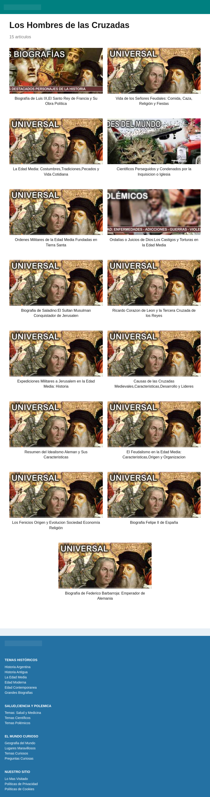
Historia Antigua (16, 672)
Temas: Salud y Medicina (23, 713)
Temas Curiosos (16, 753)
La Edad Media (16, 677)
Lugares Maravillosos (20, 748)
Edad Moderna (15, 682)
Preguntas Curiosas (19, 758)
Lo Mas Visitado (16, 779)
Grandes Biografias (19, 692)
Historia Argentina (18, 667)
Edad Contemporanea (21, 687)
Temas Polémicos (17, 723)
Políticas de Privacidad (21, 784)
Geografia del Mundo (20, 743)
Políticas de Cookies (19, 789)
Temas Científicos (17, 718)
